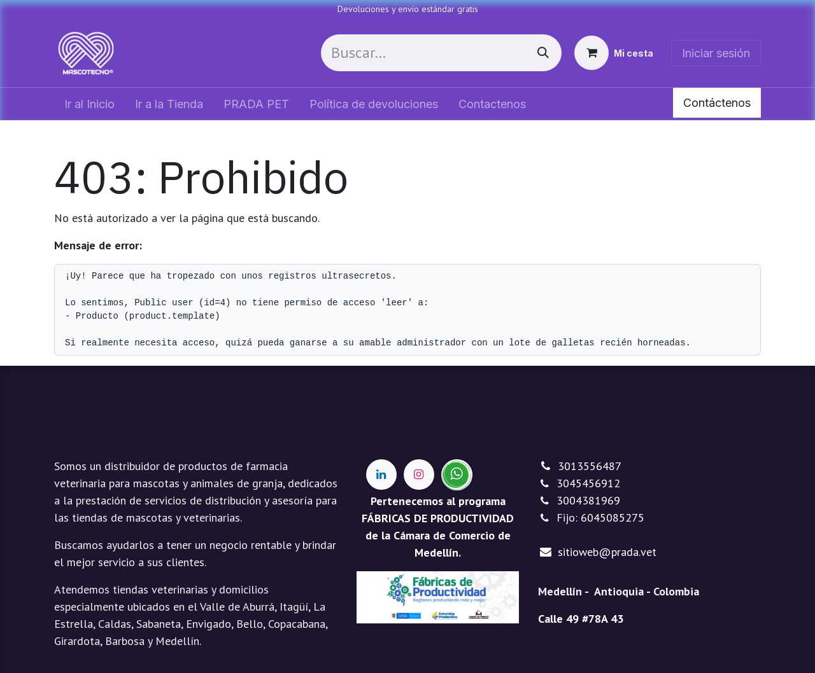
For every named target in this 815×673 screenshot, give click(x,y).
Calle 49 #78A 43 (580, 618)
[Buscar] (543, 52)
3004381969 (588, 500)
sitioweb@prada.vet (607, 552)
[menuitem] (89, 104)
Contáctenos (717, 102)
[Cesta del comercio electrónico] (613, 52)
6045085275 (612, 517)
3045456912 (588, 483)
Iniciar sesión (716, 53)
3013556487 (589, 466)
